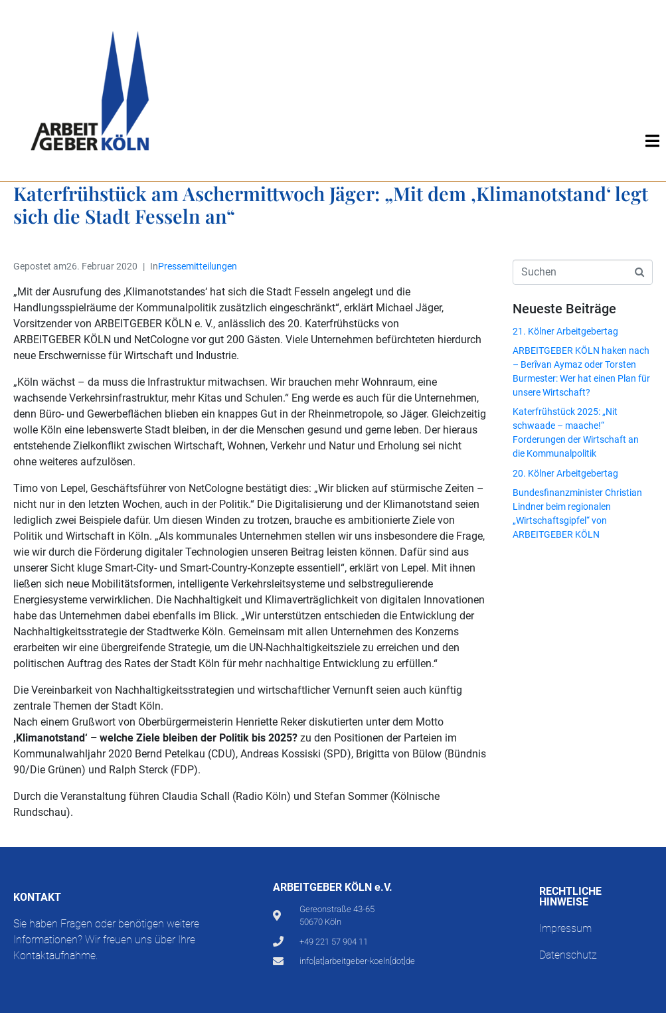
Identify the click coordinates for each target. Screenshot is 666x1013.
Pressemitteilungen (197, 266)
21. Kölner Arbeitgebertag (565, 331)
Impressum (565, 928)
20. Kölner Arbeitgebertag (565, 473)
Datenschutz (568, 955)
